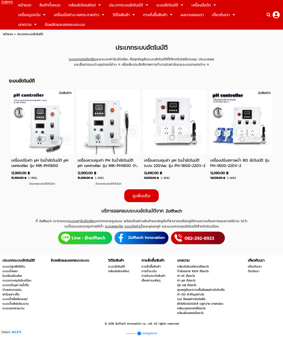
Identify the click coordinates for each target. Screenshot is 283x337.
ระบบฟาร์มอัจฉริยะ (82, 221)
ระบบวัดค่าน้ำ (133, 226)
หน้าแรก (8, 34)
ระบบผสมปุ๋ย (114, 226)
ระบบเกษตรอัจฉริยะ (83, 59)
